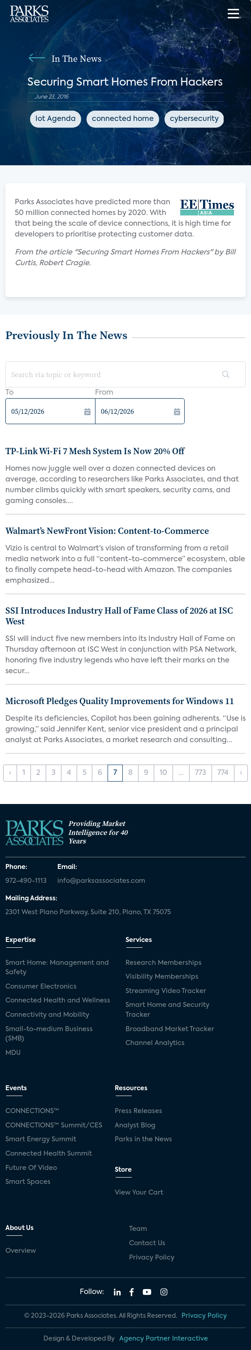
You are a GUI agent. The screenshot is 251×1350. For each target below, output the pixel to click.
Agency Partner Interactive (163, 1339)
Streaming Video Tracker (166, 991)
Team (138, 1229)
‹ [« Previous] (10, 773)
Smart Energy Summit (40, 1139)
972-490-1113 (26, 881)
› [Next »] (241, 773)
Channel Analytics (155, 1043)
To (9, 392)
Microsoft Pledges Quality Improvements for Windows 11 (119, 701)
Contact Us (147, 1243)
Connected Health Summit (48, 1154)
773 (200, 773)
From (104, 392)
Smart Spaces (28, 1182)
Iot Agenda (55, 119)
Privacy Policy (151, 1258)
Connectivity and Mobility (47, 1015)
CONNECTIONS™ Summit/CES (53, 1125)
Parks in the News (143, 1139)
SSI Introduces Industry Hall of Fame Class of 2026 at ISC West (119, 616)
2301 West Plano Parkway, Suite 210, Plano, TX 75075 (88, 912)
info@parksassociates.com (101, 881)
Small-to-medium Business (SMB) (49, 1034)
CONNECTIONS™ (32, 1111)
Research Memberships (164, 963)
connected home (123, 119)
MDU (13, 1053)
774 (223, 773)
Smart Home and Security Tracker (167, 1010)
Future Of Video (31, 1168)
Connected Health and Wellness (57, 1000)
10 (163, 773)
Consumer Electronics (41, 987)
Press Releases (138, 1111)
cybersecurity (194, 119)
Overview (20, 1251)
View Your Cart (139, 1193)
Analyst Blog (135, 1125)
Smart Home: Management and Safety (57, 968)
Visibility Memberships (162, 977)
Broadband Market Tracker (170, 1029)
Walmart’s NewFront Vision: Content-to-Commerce (107, 531)
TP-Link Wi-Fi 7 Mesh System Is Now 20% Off (94, 451)
